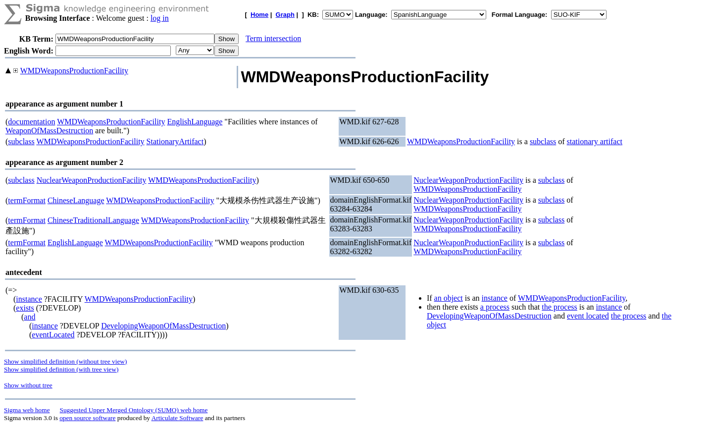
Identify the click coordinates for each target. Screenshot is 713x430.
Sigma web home (27, 410)
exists (25, 308)
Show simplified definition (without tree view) (65, 361)
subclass (21, 141)
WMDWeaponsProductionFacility (74, 70)
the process (559, 307)
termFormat (27, 200)
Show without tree (28, 385)
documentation (31, 121)
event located (588, 316)
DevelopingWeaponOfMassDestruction (163, 326)
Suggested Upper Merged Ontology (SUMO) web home (134, 410)
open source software (87, 418)
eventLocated (53, 334)
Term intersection (273, 38)
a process (494, 307)
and (29, 317)
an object (448, 298)
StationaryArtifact (175, 141)
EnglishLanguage (194, 121)
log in (160, 18)
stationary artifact (594, 141)
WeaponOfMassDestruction (49, 130)
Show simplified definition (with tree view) (61, 369)
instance (29, 299)
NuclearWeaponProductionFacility (92, 180)
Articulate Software (178, 418)
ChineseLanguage (76, 200)
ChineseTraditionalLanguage (93, 220)
